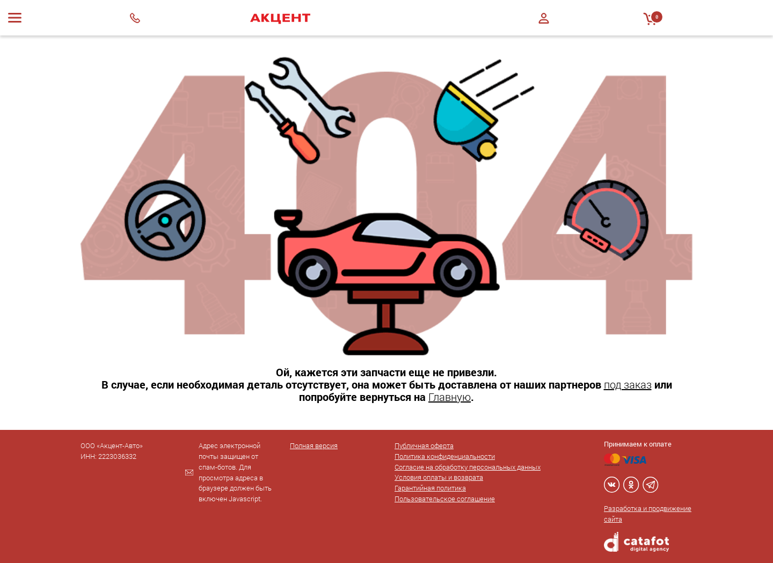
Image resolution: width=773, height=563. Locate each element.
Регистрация (543, 28)
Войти (543, 18)
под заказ (628, 384)
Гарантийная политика (430, 488)
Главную (449, 397)
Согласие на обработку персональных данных (468, 467)
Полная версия (314, 445)
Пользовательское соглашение (445, 498)
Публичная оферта (424, 445)
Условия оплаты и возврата (439, 477)
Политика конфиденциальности (445, 456)
